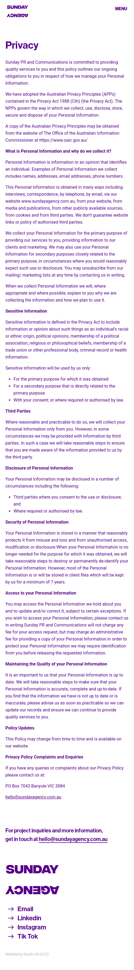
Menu (121, 8)
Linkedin (29, 918)
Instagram (32, 927)
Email (25, 909)
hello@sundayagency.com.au (33, 797)
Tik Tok (28, 936)
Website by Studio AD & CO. (27, 954)
